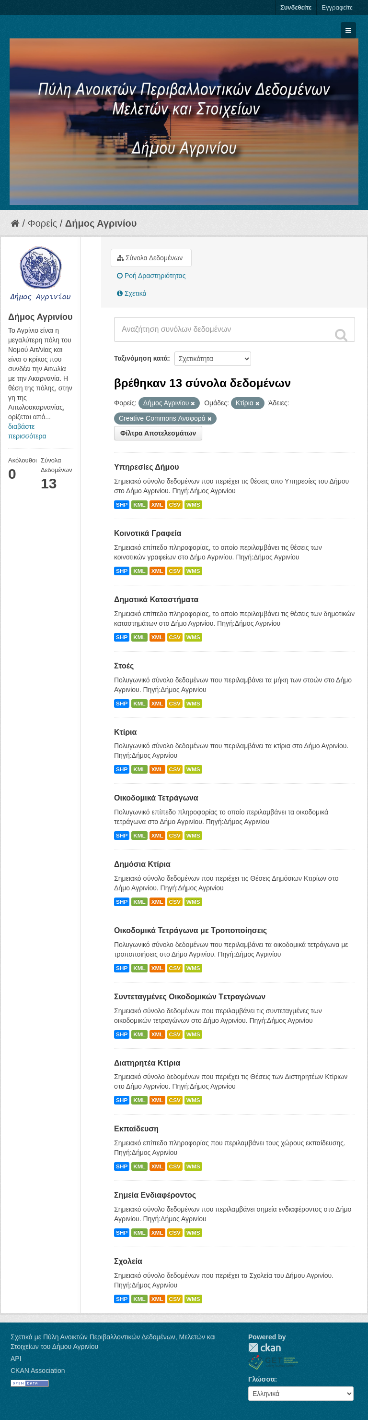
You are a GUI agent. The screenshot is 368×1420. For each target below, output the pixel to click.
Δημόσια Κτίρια (142, 864)
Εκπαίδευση (136, 1129)
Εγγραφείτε (337, 7)
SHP (121, 504)
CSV (175, 504)
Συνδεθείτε (295, 7)
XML (157, 504)
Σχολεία (128, 1261)
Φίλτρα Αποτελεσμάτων (158, 433)
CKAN (264, 1348)
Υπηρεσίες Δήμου (146, 467)
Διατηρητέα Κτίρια (147, 1063)
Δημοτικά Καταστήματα (156, 599)
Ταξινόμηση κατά (141, 358)
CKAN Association (38, 1370)
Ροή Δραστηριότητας (151, 275)
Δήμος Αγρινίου (101, 223)
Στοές (124, 666)
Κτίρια (125, 732)
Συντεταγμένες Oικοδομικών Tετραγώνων (189, 997)
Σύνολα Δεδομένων (150, 258)
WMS (193, 504)
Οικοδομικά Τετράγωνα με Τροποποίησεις (190, 930)
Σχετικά (132, 293)
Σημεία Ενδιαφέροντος (155, 1195)
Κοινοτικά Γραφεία (148, 533)
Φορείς (42, 223)
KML (139, 504)
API (16, 1358)
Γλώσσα (261, 1379)
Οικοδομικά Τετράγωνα (156, 798)
